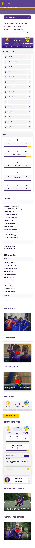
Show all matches (11, 415)
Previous (5, 322)
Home (5, 7)
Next (30, 322)
